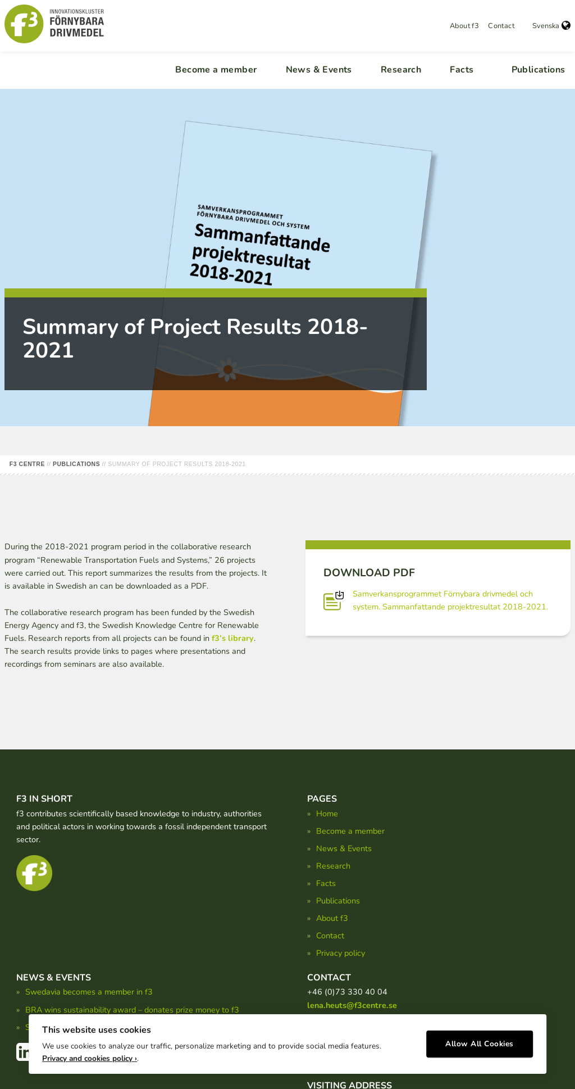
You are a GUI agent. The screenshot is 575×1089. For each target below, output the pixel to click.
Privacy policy (340, 953)
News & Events (319, 70)
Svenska (551, 26)
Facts (461, 70)
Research (401, 70)
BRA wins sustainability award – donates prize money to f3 (132, 1009)
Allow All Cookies (479, 1041)
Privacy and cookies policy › (89, 1055)
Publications (538, 70)
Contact (501, 26)
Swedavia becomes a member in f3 (89, 991)
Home (327, 813)
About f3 (464, 26)
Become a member (216, 70)
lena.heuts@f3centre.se (352, 1005)
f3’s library (233, 638)
